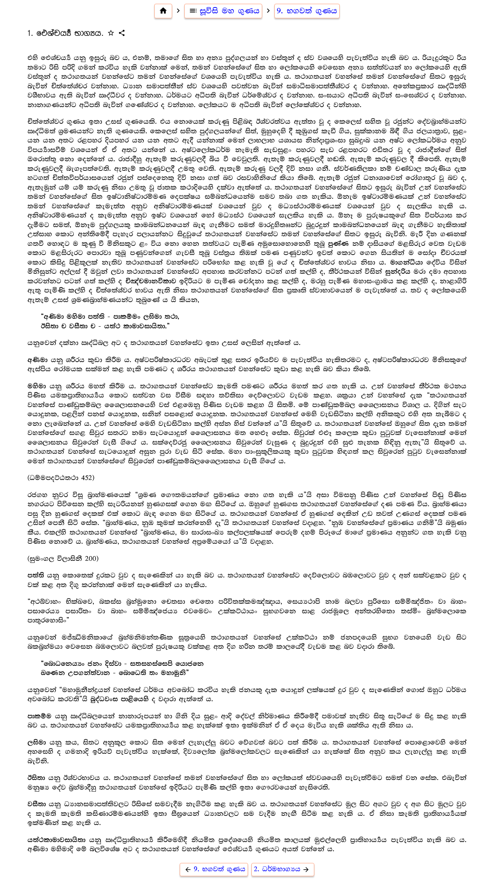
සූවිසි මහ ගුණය (223, 10)
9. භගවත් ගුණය (307, 10)
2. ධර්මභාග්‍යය (283, 869)
